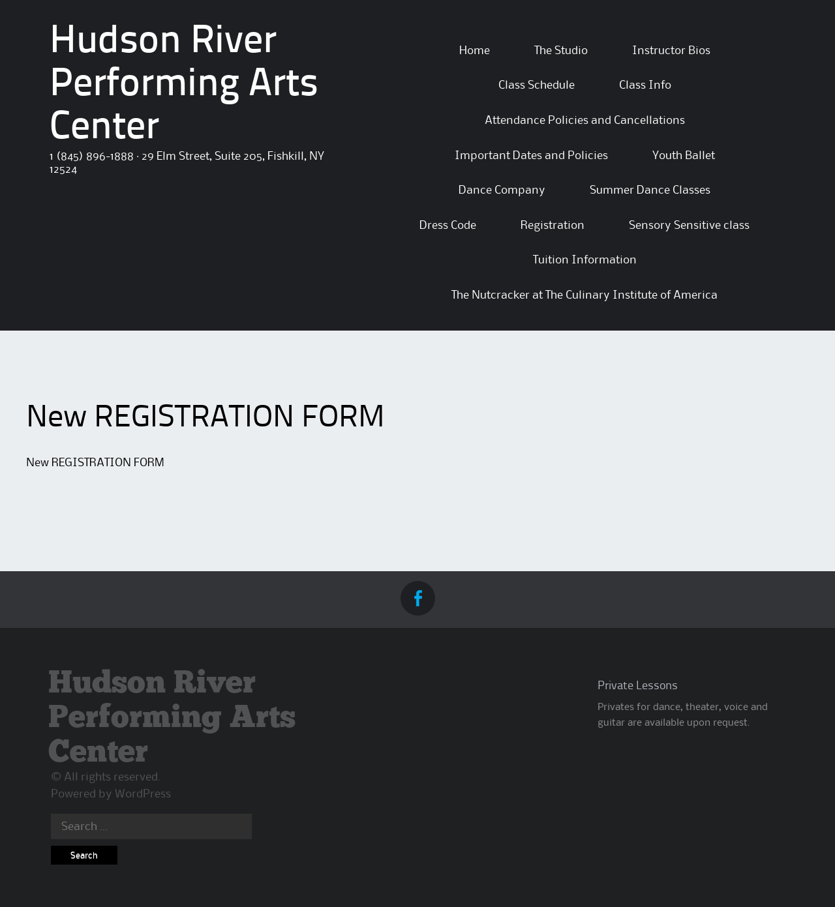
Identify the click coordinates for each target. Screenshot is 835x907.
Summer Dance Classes (650, 190)
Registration (552, 225)
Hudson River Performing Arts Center (184, 85)
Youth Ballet (683, 156)
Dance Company (502, 190)
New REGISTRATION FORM (95, 463)
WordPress (143, 794)
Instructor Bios (671, 51)
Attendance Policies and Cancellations (585, 120)
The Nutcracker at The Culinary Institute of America (584, 295)
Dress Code (447, 225)
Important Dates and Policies (531, 156)
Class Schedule (536, 85)
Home (474, 51)
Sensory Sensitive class (689, 225)
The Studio (561, 51)
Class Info (645, 85)
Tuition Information (585, 260)
